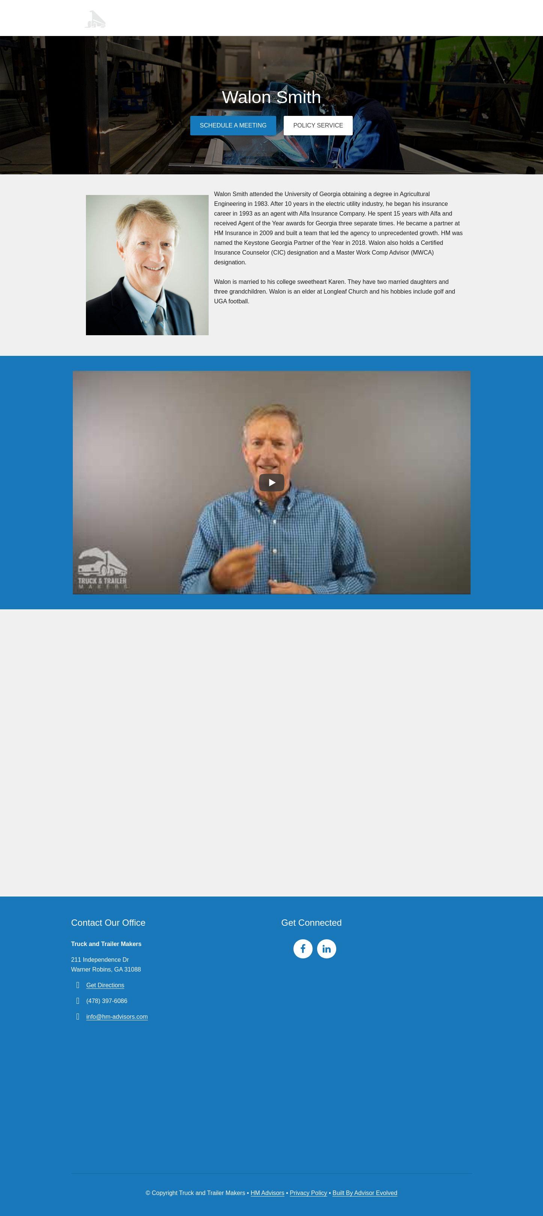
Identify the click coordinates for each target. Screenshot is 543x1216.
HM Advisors (267, 1191)
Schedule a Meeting (232, 124)
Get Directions (105, 984)
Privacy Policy (308, 1191)
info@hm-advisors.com (117, 1015)
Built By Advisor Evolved (364, 1191)
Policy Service (319, 124)
